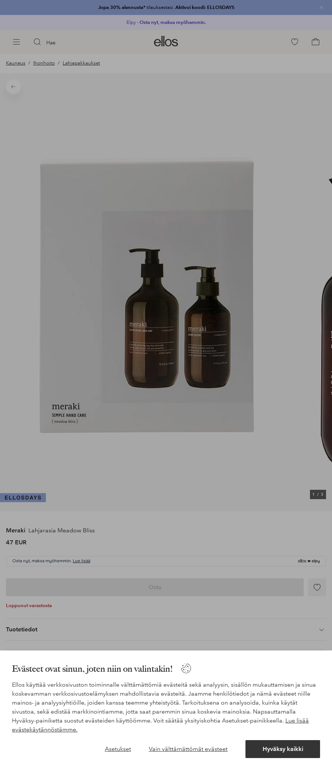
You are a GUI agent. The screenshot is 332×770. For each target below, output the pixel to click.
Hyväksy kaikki (283, 748)
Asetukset (118, 748)
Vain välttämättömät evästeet (188, 748)
